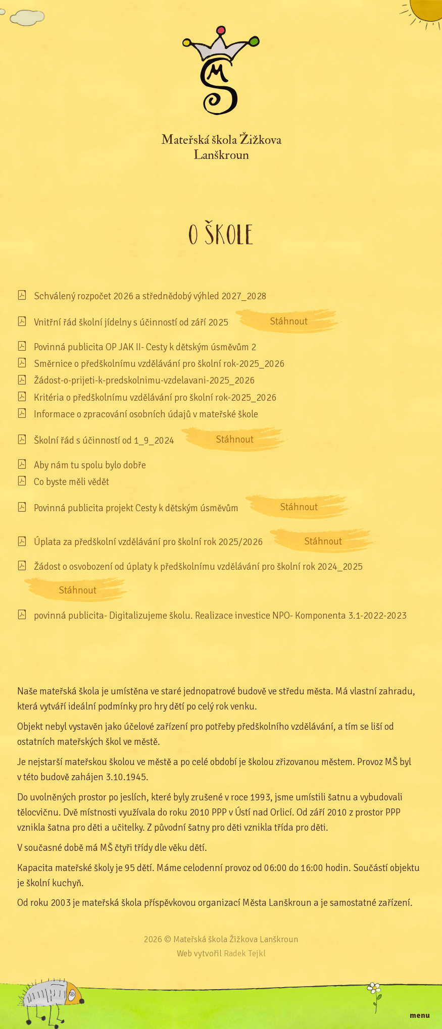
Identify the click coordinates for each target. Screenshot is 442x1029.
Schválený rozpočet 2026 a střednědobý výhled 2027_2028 (150, 296)
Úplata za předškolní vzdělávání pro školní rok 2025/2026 (148, 542)
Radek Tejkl (245, 953)
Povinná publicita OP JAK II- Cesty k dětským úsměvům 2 (145, 347)
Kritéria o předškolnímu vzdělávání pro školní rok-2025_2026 (155, 397)
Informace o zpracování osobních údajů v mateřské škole (146, 414)
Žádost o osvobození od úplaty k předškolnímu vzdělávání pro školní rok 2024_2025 (198, 566)
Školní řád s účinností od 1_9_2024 (104, 440)
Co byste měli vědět (71, 482)
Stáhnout (289, 321)
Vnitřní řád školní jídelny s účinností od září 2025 (131, 322)
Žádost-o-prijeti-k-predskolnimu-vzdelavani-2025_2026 (144, 380)
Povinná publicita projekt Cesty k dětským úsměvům (136, 508)
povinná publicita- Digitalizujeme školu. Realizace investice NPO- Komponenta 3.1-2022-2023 (220, 615)
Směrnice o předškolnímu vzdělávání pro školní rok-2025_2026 (159, 363)
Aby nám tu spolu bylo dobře (90, 465)
